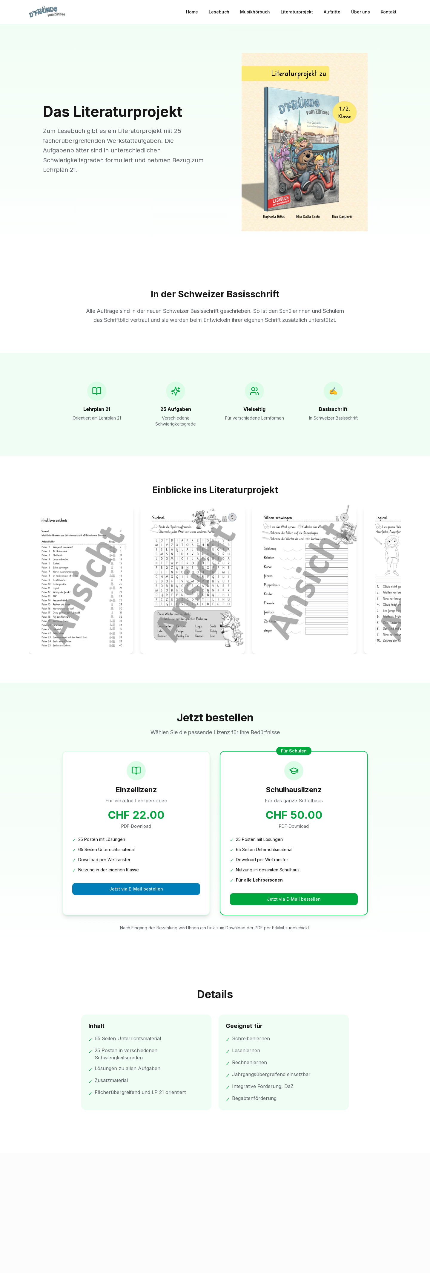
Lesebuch (219, 11)
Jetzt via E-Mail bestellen (136, 888)
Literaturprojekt (297, 11)
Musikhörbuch (255, 11)
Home (192, 11)
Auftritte (332, 11)
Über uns (360, 11)
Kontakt (389, 11)
